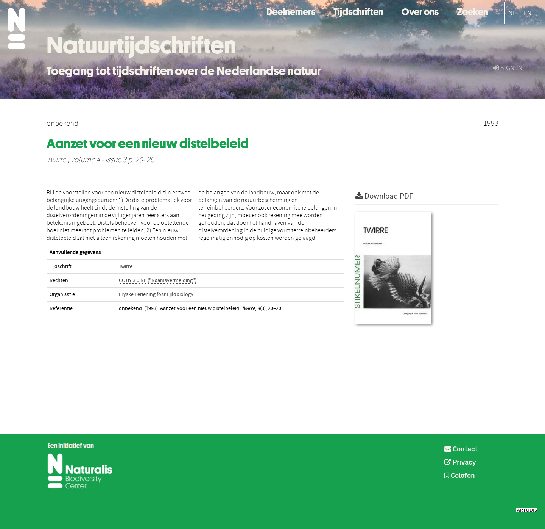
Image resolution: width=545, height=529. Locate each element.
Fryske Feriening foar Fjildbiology (156, 294)
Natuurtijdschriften (141, 45)
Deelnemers (290, 10)
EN (528, 13)
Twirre (56, 159)
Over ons (420, 10)
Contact (461, 449)
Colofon (459, 476)
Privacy (460, 462)
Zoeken (472, 10)
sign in (508, 68)
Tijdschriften (358, 10)
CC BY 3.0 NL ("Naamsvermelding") (157, 280)
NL (512, 13)
